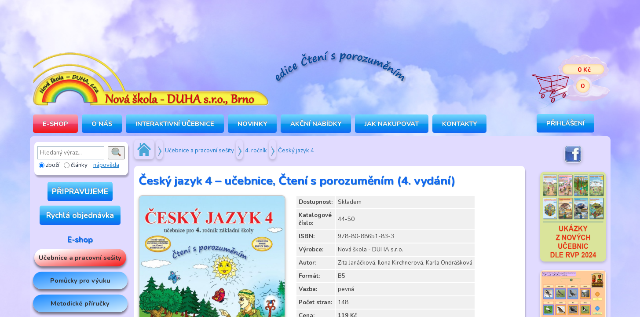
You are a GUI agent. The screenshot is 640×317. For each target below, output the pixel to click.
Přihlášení (565, 123)
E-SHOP (55, 123)
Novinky (252, 123)
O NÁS (101, 123)
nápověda (106, 165)
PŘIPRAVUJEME (80, 191)
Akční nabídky (315, 123)
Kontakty (459, 123)
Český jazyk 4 (296, 151)
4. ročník (256, 151)
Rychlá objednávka (80, 215)
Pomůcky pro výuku (80, 280)
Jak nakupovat (392, 123)
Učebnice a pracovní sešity (80, 257)
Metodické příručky (80, 303)
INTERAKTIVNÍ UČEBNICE (174, 123)
